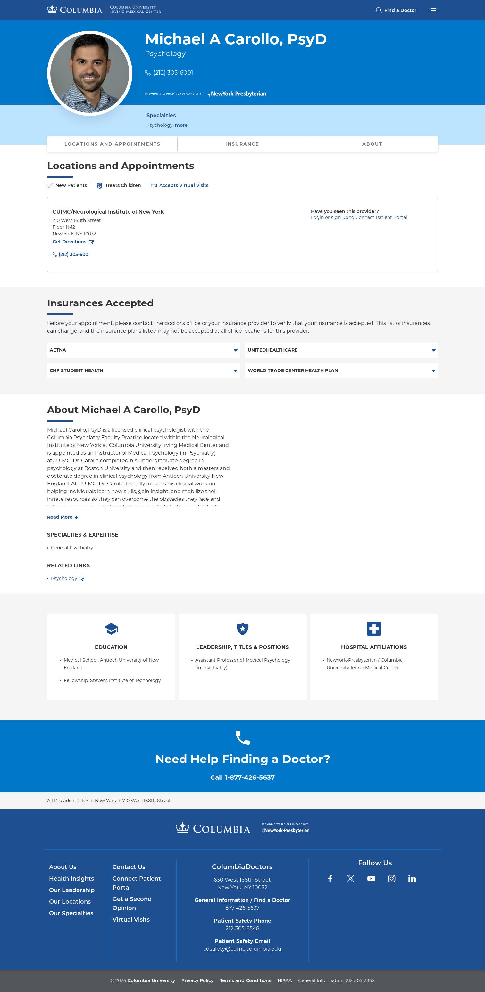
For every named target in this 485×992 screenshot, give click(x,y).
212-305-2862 (360, 980)
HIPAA (285, 980)
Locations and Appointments (112, 144)
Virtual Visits (131, 919)
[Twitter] (350, 878)
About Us (62, 867)
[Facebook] (330, 878)
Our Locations (70, 901)
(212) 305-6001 (173, 72)
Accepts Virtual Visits (183, 185)
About (372, 144)
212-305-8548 (242, 928)
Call (242, 777)
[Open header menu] (433, 9)
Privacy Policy (197, 980)
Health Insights (71, 878)
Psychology (64, 578)
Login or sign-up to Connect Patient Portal (359, 217)
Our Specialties (71, 913)
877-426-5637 (242, 908)
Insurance (242, 144)
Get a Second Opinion (132, 904)
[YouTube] (371, 878)
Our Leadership (72, 890)
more (181, 125)
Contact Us (129, 867)
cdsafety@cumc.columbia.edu (242, 949)
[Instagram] (391, 878)
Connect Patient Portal (137, 883)
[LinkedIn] (412, 878)
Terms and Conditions (245, 980)
